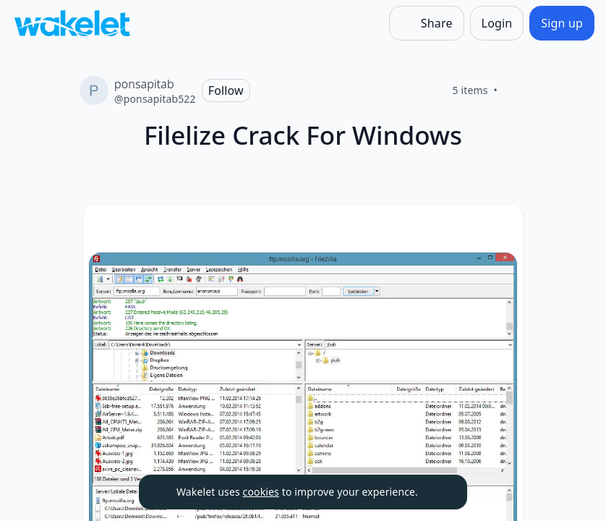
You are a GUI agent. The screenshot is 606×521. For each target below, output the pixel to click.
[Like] (514, 90)
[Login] (497, 23)
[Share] (426, 23)
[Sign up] (561, 23)
